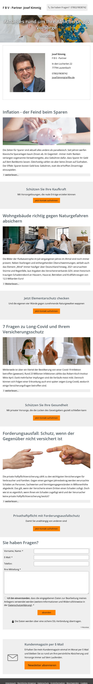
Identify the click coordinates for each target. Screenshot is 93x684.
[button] (12, 174)
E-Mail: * (8, 557)
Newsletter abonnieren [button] (42, 665)
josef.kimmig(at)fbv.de (65, 76)
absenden (46, 612)
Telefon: (8, 563)
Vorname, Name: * (13, 550)
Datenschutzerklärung (19, 605)
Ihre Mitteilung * (12, 569)
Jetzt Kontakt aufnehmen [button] (46, 200)
